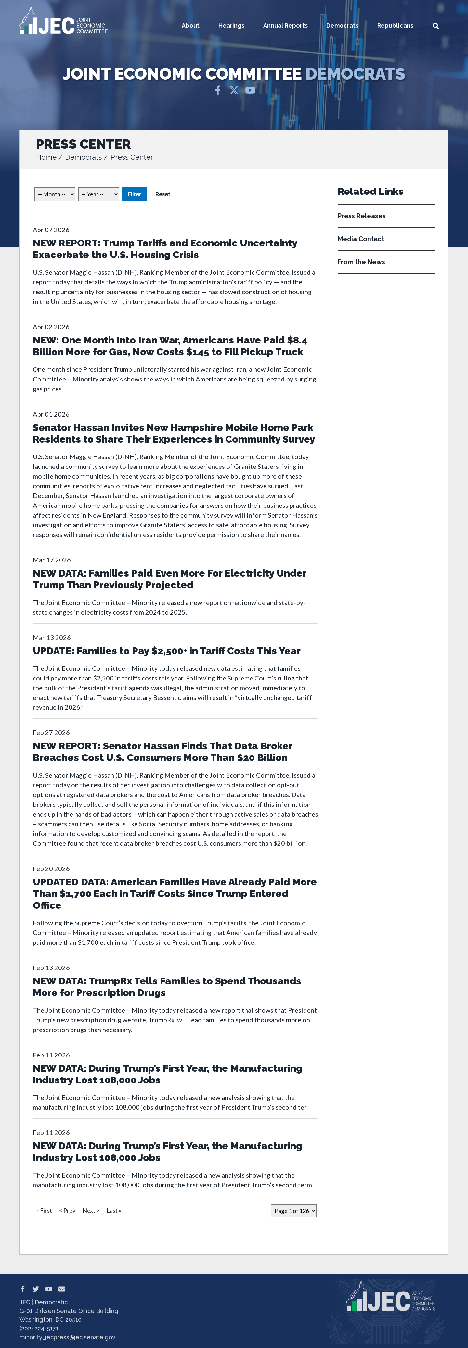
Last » (114, 1210)
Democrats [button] (342, 25)
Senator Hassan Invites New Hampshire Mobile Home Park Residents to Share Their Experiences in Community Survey (174, 433)
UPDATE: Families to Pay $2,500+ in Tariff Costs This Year (167, 650)
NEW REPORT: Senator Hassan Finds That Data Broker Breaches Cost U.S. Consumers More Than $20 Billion (162, 751)
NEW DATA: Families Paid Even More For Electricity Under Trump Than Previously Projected (169, 579)
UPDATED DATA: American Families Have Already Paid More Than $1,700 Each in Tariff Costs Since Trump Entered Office (175, 893)
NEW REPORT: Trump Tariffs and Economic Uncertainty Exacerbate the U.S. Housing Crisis (165, 248)
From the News (361, 262)
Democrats (83, 157)
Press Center (131, 157)
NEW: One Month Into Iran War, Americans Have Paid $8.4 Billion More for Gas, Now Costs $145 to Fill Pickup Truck (170, 345)
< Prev (67, 1210)
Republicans (395, 25)
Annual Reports (285, 25)
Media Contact (361, 239)
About (191, 25)
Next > (91, 1210)
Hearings (231, 25)
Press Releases (362, 216)
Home (46, 157)
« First (44, 1210)
